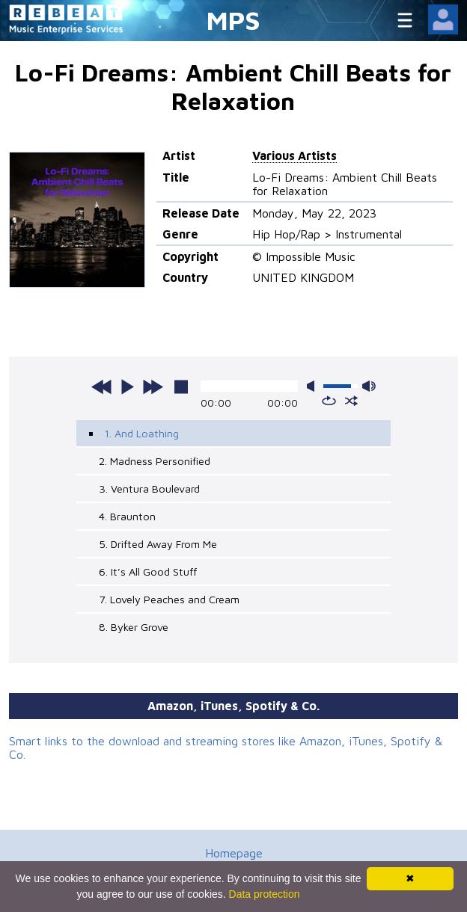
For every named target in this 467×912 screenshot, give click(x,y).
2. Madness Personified (154, 461)
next (152, 386)
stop (181, 386)
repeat (329, 400)
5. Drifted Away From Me (158, 543)
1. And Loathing (141, 433)
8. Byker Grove (133, 626)
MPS (233, 19)
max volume (369, 386)
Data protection (264, 894)
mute (313, 386)
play (127, 386)
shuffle (351, 400)
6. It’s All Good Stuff (148, 571)
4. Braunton (127, 516)
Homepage (234, 853)
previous (101, 386)
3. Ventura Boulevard (149, 488)
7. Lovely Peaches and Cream (169, 599)
